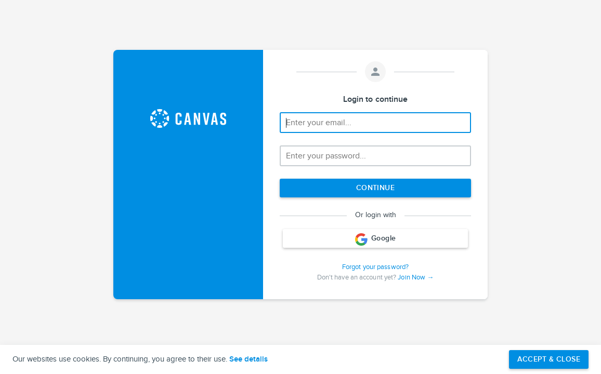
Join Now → (416, 277)
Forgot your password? (375, 267)
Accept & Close (548, 359)
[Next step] (375, 188)
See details (248, 359)
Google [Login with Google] (375, 239)
